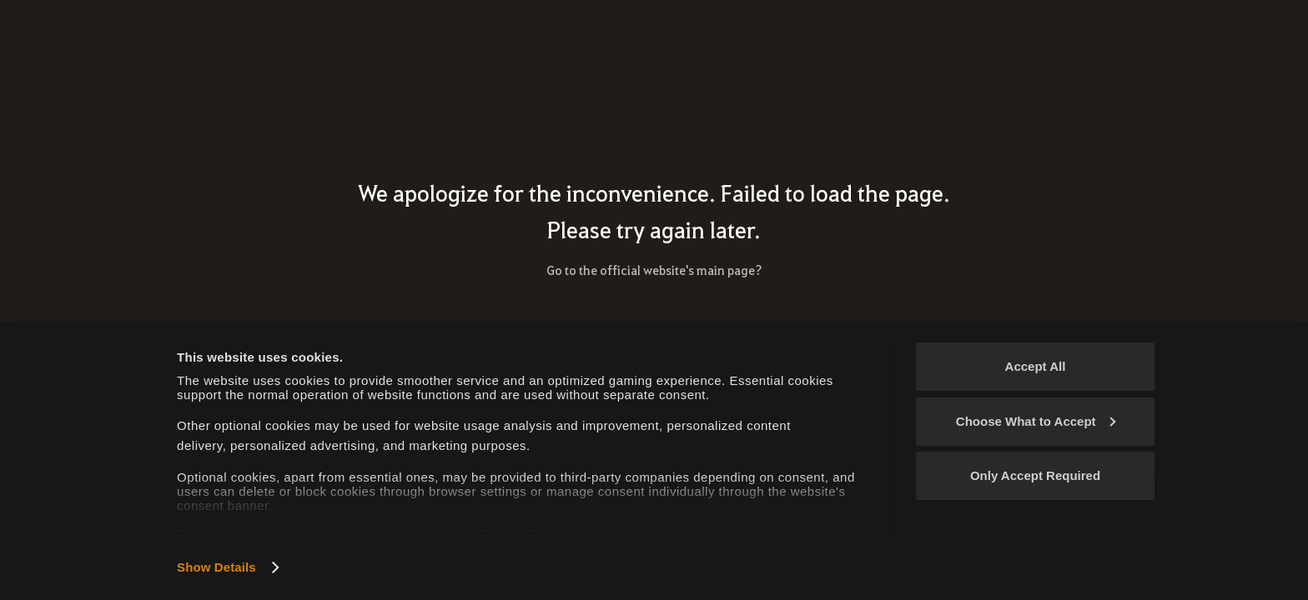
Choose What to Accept (1036, 421)
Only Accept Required (1035, 475)
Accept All (1035, 366)
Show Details (216, 567)
